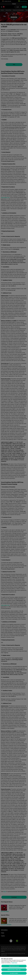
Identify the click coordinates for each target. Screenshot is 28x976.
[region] (14, 966)
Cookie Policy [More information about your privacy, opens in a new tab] (14, 962)
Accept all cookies (14, 973)
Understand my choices (14, 966)
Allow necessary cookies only (14, 969)
